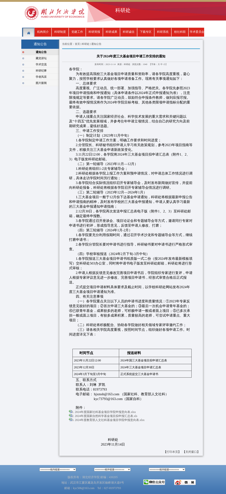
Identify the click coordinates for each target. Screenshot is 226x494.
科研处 (85, 44)
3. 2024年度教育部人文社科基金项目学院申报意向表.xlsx (108, 420)
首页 (77, 44)
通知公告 (96, 44)
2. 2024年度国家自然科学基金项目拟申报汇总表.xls (104, 415)
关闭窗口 (191, 451)
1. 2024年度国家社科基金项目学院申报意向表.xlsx (104, 411)
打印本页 (172, 451)
